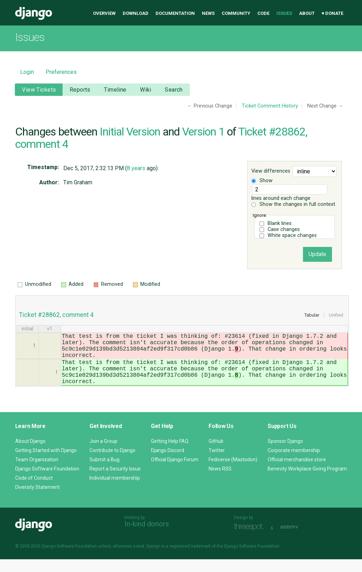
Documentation (175, 13)
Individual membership (114, 490)
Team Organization (36, 472)
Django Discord (167, 463)
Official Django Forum (174, 472)
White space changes (292, 235)
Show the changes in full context (293, 204)
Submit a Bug (104, 472)
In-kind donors (146, 536)
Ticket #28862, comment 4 (56, 314)
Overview (104, 13)
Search (174, 89)
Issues (284, 13)
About (307, 13)
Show (262, 181)
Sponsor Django (285, 454)
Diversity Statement (37, 500)
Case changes (284, 229)
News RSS (220, 481)
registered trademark (190, 558)
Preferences (61, 72)
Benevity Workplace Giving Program (307, 481)
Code (263, 13)
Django (33, 13)
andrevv (297, 540)
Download (135, 13)
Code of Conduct (34, 490)
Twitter (217, 463)
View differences (270, 171)
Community (236, 13)
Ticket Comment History (270, 106)
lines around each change (289, 192)
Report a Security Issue (115, 481)
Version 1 (203, 131)
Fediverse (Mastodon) (233, 472)
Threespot (250, 540)
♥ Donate (333, 13)
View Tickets (39, 89)
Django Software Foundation (47, 481)
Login (27, 72)
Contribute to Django (112, 463)
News (208, 13)
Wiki (145, 89)
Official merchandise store (297, 472)
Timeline (115, 89)
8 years (136, 168)
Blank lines (280, 223)
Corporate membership (294, 463)
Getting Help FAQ (169, 454)
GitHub (216, 454)
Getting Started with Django (46, 463)
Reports (80, 89)
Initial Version (130, 131)
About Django (30, 454)
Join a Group (103, 454)
